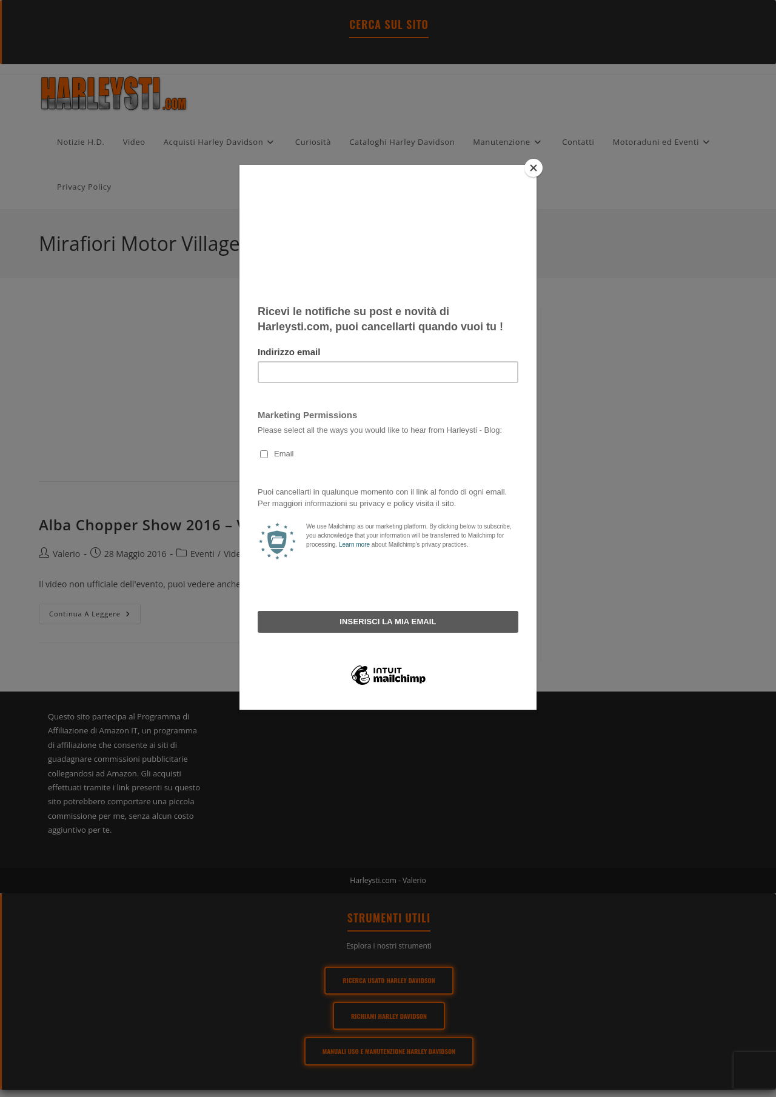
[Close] (533, 168)
